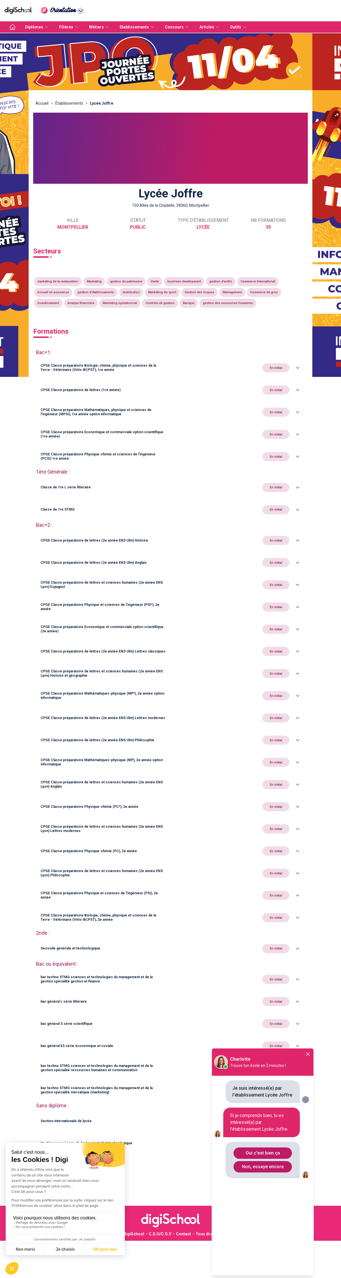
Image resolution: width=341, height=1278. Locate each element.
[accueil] (12, 27)
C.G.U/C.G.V (160, 1234)
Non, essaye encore (263, 1166)
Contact (183, 1234)
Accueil (42, 103)
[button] (170, 368)
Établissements (69, 103)
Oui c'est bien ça (263, 1153)
